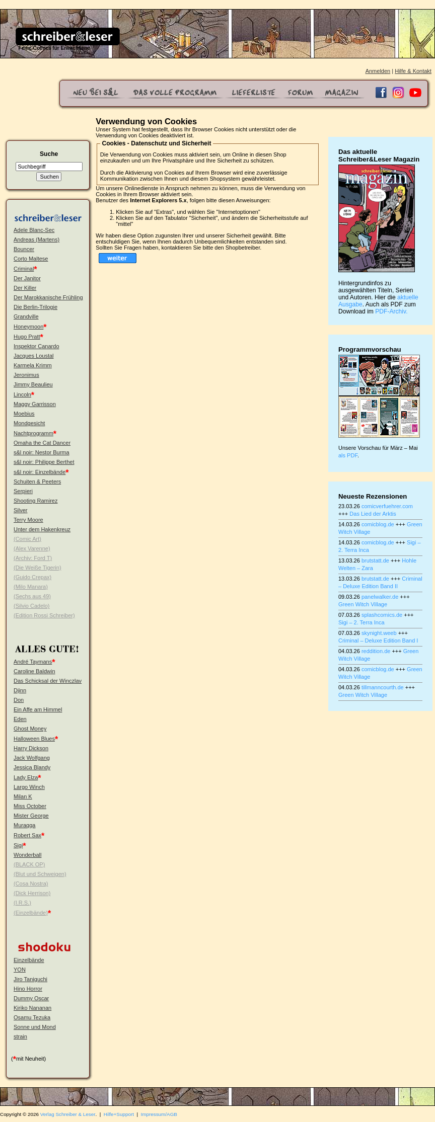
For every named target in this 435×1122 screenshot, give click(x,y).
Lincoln (22, 394)
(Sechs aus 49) (32, 596)
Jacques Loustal (34, 356)
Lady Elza (26, 777)
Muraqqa (24, 825)
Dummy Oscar (31, 998)
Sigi (18, 845)
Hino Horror (28, 989)
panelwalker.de (379, 597)
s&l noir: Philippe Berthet (44, 462)
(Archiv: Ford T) (33, 558)
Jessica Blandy (32, 767)
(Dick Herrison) (32, 893)
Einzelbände (29, 960)
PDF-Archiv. (391, 311)
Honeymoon (28, 327)
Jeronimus (26, 375)
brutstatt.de (375, 560)
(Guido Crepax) (32, 577)
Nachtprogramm (33, 433)
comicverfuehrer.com (387, 506)
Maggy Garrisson (35, 404)
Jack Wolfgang (32, 758)
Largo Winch (29, 787)
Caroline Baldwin (34, 671)
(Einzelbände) (31, 913)
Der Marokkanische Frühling (48, 297)
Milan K (23, 796)
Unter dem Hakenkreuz (42, 529)
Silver (21, 510)
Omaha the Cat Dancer (42, 443)
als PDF (347, 455)
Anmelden (378, 71)
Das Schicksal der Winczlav (48, 681)
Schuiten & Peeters (37, 481)
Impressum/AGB (159, 1114)
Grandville (26, 316)
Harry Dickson (31, 748)
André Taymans (33, 662)
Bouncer (24, 249)
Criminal (24, 269)
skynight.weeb (379, 633)
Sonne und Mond (35, 1027)
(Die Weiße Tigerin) (37, 568)
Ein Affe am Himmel (38, 709)
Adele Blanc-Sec (34, 230)
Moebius (24, 414)
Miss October (30, 806)
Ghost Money (30, 729)
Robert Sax (27, 835)
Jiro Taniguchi (30, 979)
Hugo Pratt (27, 337)
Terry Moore (28, 520)
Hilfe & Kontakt (413, 71)
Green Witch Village (362, 604)
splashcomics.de (381, 615)
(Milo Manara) (31, 587)
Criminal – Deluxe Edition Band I (378, 640)
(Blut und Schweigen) (40, 874)
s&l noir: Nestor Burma (41, 452)
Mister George (31, 816)
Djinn (20, 690)
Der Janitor (27, 278)
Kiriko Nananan (32, 1008)
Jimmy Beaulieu (33, 384)
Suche (49, 153)
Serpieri (23, 491)
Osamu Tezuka (32, 1017)
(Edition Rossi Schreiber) (44, 615)
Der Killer (25, 288)
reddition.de (376, 651)
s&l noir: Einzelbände (39, 472)
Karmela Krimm (33, 365)
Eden (20, 719)
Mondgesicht (29, 423)
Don (19, 700)
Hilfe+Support (119, 1114)
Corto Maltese (31, 259)
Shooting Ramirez (35, 501)
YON (20, 970)
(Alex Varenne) (32, 548)
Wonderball (27, 855)
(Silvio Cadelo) (32, 606)
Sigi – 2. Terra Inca (361, 622)
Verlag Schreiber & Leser (68, 1114)
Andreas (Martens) (36, 239)
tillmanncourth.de (382, 687)
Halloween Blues (34, 739)
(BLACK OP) (29, 864)
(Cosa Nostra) (31, 883)
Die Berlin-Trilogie (35, 307)
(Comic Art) (27, 539)
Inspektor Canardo (36, 346)
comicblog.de (377, 524)
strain (20, 1036)
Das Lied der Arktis (372, 514)
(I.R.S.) (22, 903)
